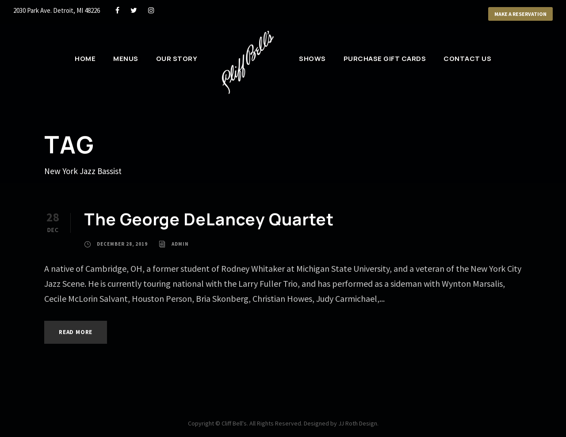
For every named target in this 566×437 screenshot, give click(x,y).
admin (180, 244)
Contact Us (467, 58)
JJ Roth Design (357, 423)
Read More (75, 332)
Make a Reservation (520, 14)
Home (85, 58)
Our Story (177, 58)
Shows (312, 58)
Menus (125, 58)
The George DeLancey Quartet (209, 219)
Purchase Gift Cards (385, 58)
